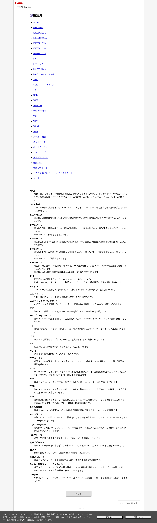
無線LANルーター (41, 168)
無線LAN (37, 163)
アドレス (38, 64)
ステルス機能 (39, 137)
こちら (35, 517)
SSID (35, 79)
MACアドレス (39, 69)
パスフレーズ (39, 152)
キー (37, 105)
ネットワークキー (41, 147)
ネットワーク (39, 142)
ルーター (37, 178)
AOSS (36, 22)
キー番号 (39, 111)
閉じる (78, 493)
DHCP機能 (38, 28)
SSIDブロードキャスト (44, 85)
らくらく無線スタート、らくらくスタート (53, 173)
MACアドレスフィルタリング (47, 74)
